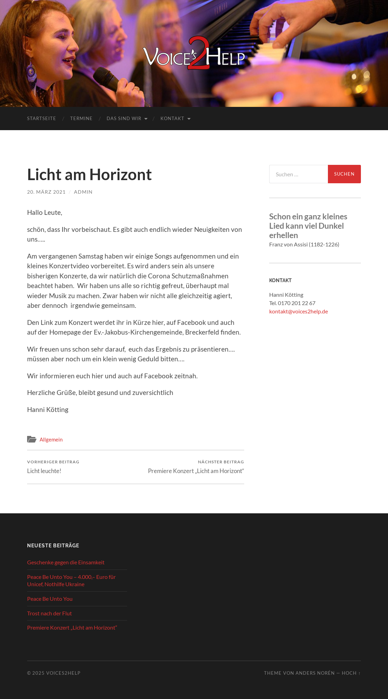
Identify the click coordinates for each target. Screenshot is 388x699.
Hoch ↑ (351, 673)
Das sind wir (124, 118)
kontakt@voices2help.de (298, 311)
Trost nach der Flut (49, 613)
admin (83, 192)
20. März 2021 (46, 192)
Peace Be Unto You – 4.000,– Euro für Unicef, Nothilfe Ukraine (71, 580)
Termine (81, 118)
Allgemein (51, 439)
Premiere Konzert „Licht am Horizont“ (196, 466)
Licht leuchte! (53, 466)
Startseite (41, 118)
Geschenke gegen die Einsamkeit (66, 562)
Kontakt (172, 118)
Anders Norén (315, 673)
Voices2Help (63, 673)
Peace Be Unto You (50, 598)
